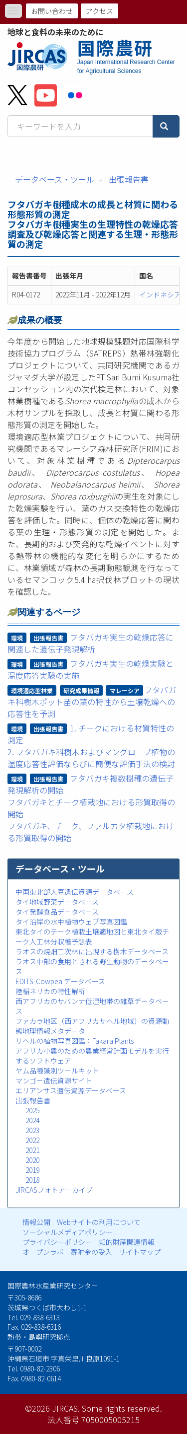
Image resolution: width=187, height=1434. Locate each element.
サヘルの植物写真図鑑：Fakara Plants (74, 1041)
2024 (32, 1120)
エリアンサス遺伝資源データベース (70, 1090)
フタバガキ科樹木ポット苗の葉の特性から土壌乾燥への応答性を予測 (92, 701)
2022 (32, 1140)
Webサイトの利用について (99, 1222)
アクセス (99, 11)
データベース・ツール (54, 179)
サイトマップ (140, 1252)
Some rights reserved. (122, 1408)
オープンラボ (43, 1252)
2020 (32, 1160)
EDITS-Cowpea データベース (60, 981)
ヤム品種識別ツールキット (57, 1071)
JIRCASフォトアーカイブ (54, 1190)
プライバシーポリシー (57, 1242)
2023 (32, 1130)
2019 (32, 1170)
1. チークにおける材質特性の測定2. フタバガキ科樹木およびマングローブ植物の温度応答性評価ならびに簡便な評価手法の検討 (91, 746)
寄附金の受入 (91, 1252)
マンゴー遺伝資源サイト (53, 1080)
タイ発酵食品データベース (57, 912)
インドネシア (160, 294)
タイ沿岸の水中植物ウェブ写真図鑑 (71, 922)
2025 (32, 1110)
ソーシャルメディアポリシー (67, 1232)
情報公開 (36, 1222)
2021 (32, 1150)
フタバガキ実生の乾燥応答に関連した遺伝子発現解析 (90, 643)
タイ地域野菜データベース (57, 902)
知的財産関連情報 (127, 1242)
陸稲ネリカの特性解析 (50, 991)
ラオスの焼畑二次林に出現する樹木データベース (92, 951)
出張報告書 (129, 179)
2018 (32, 1180)
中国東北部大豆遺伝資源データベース (74, 892)
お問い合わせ (52, 11)
